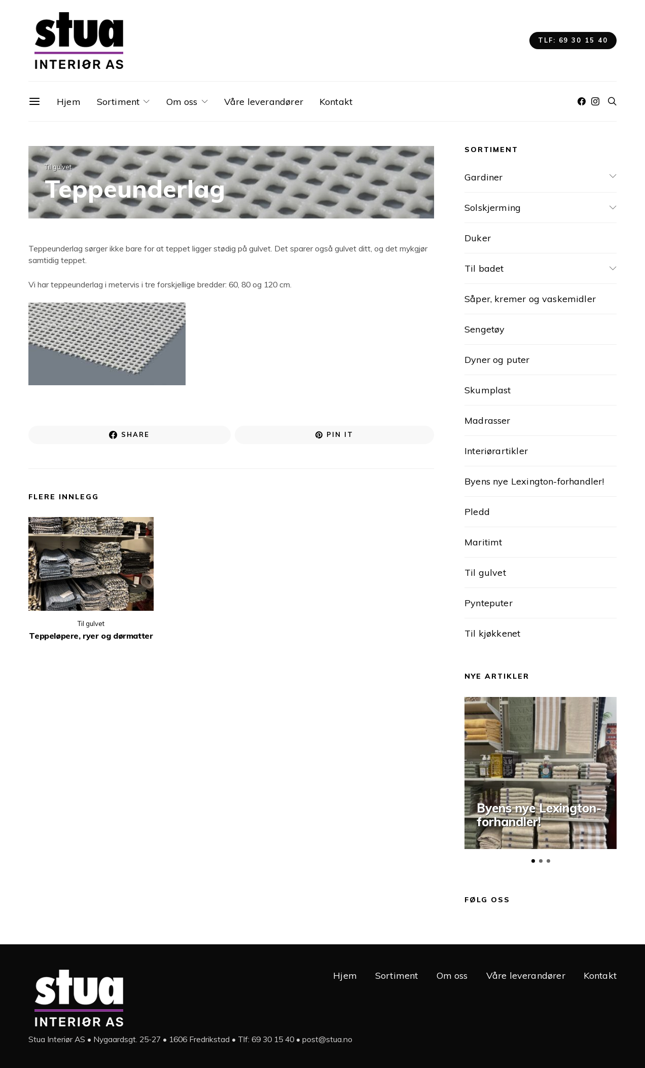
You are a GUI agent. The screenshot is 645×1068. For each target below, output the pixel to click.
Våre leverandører (263, 101)
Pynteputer (488, 603)
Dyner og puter (497, 359)
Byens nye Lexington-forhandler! (534, 481)
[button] (533, 861)
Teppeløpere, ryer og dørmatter (91, 637)
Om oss (182, 101)
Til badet (484, 268)
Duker (477, 238)
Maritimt (483, 542)
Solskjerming (492, 207)
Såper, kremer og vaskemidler (530, 299)
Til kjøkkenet (492, 633)
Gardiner (483, 177)
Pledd (477, 512)
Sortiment (118, 101)
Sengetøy (484, 329)
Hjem (69, 101)
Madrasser (487, 420)
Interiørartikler (496, 451)
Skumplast (487, 390)
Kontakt (335, 101)
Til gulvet (58, 167)
